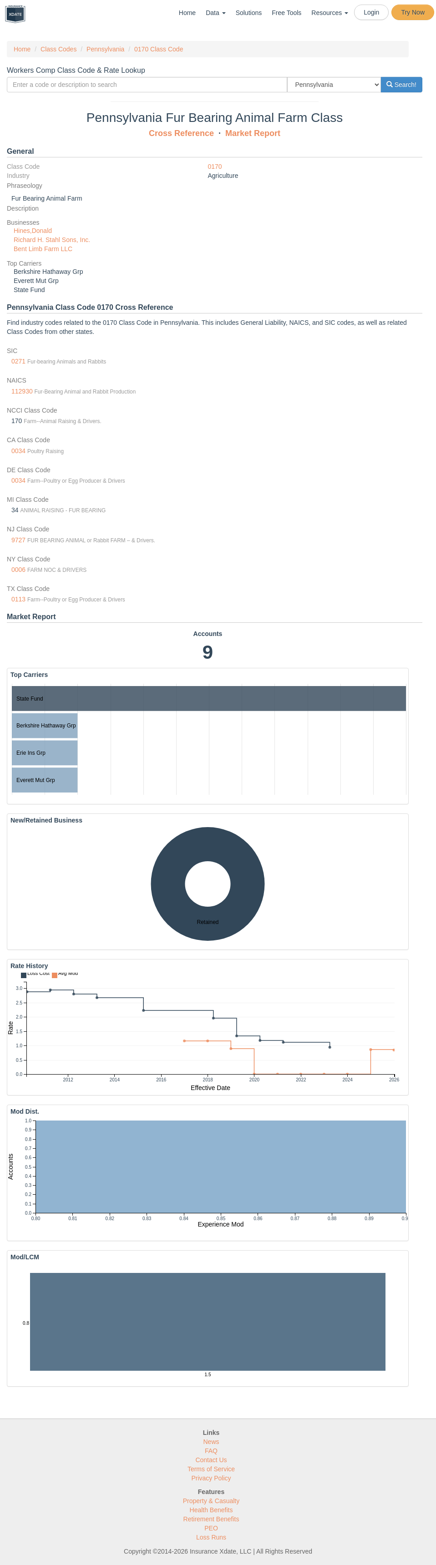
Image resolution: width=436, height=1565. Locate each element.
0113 (18, 599)
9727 (18, 540)
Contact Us (211, 1460)
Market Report (252, 133)
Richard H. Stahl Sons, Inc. (52, 239)
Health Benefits (211, 1510)
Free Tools (286, 12)
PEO (211, 1528)
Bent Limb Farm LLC (43, 248)
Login (371, 12)
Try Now (413, 12)
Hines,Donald (33, 230)
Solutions (249, 12)
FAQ (211, 1450)
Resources (329, 12)
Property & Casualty (211, 1500)
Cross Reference (181, 133)
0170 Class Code (158, 49)
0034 (18, 450)
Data (215, 12)
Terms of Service (211, 1469)
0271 (18, 361)
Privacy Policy (211, 1478)
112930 (22, 391)
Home (187, 12)
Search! (401, 84)
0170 (215, 166)
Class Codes (58, 49)
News (211, 1441)
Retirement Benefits (211, 1519)
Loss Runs (211, 1537)
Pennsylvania (105, 49)
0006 (18, 569)
